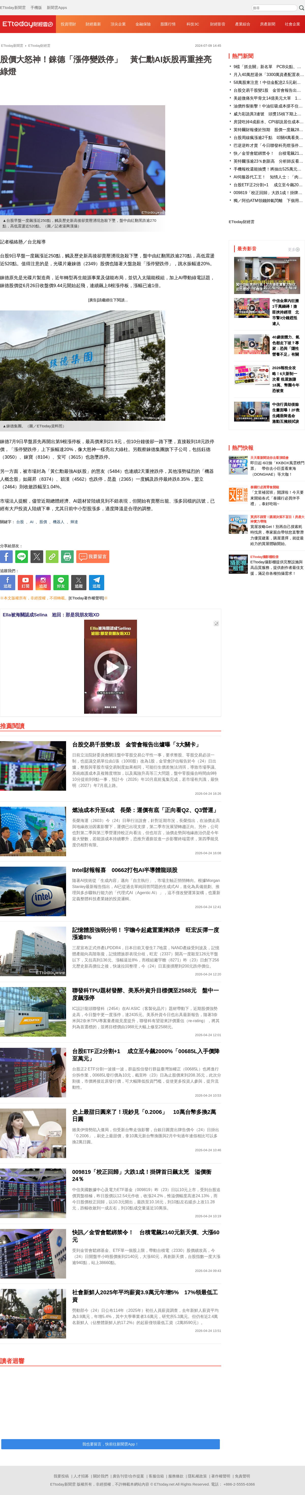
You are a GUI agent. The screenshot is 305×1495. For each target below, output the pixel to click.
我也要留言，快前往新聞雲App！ (110, 1444)
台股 (20, 522)
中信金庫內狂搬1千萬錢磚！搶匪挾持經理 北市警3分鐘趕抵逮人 (285, 312)
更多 (294, 249)
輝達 (74, 522)
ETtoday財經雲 (241, 222)
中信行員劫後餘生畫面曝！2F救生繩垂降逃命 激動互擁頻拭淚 (286, 413)
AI (32, 522)
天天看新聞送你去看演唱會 (269, 458)
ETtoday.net (164, 1484)
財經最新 (93, 24)
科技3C (193, 24)
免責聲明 (242, 1476)
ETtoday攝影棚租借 (264, 557)
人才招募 (81, 1476)
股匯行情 (168, 24)
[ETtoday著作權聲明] (86, 598)
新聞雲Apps (57, 2)
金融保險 (143, 24)
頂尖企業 (118, 24)
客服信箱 (156, 1476)
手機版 (36, 2)
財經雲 (28, 24)
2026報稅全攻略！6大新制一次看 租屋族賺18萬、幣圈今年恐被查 (285, 379)
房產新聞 (267, 24)
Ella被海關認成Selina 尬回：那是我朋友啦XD (51, 614)
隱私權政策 (197, 1476)
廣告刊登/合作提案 (128, 1476)
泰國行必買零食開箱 (264, 487)
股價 (43, 522)
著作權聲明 (220, 1476)
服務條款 (176, 1476)
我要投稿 (61, 1476)
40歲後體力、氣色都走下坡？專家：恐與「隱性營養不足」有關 (285, 345)
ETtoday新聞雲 (13, 2)
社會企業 (292, 24)
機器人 (58, 522)
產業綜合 (242, 24)
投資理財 (68, 24)
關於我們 (100, 1476)
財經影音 (217, 24)
